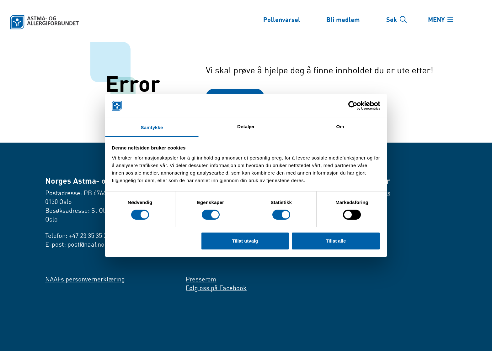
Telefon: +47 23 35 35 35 (77, 235)
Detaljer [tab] (246, 126)
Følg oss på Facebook (216, 288)
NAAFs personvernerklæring (85, 279)
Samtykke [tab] (152, 127)
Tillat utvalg (245, 241)
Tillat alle (336, 241)
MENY (436, 19)
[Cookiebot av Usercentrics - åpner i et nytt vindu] (352, 105)
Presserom (201, 279)
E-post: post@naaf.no (74, 244)
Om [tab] (340, 126)
